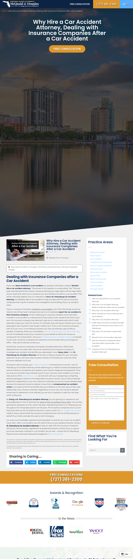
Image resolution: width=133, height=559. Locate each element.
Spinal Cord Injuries (98, 279)
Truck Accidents (96, 282)
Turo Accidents (96, 286)
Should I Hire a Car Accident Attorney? (107, 337)
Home (3, 11)
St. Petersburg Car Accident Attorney (57, 337)
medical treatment (41, 365)
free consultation (56, 434)
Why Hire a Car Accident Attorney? (105, 310)
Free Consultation (80, 4)
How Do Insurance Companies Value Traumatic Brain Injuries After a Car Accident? (106, 343)
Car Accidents (96, 259)
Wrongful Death (96, 289)
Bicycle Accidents (97, 252)
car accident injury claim (70, 411)
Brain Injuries (95, 256)
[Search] (122, 450)
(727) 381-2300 (106, 4)
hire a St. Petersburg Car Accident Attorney (61, 331)
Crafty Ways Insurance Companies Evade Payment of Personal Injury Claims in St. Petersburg (108, 325)
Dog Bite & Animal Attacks (101, 262)
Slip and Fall (95, 276)
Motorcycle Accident (98, 272)
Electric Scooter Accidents (101, 266)
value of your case (30, 376)
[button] (16, 462)
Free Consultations (66, 475)
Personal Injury (96, 269)
